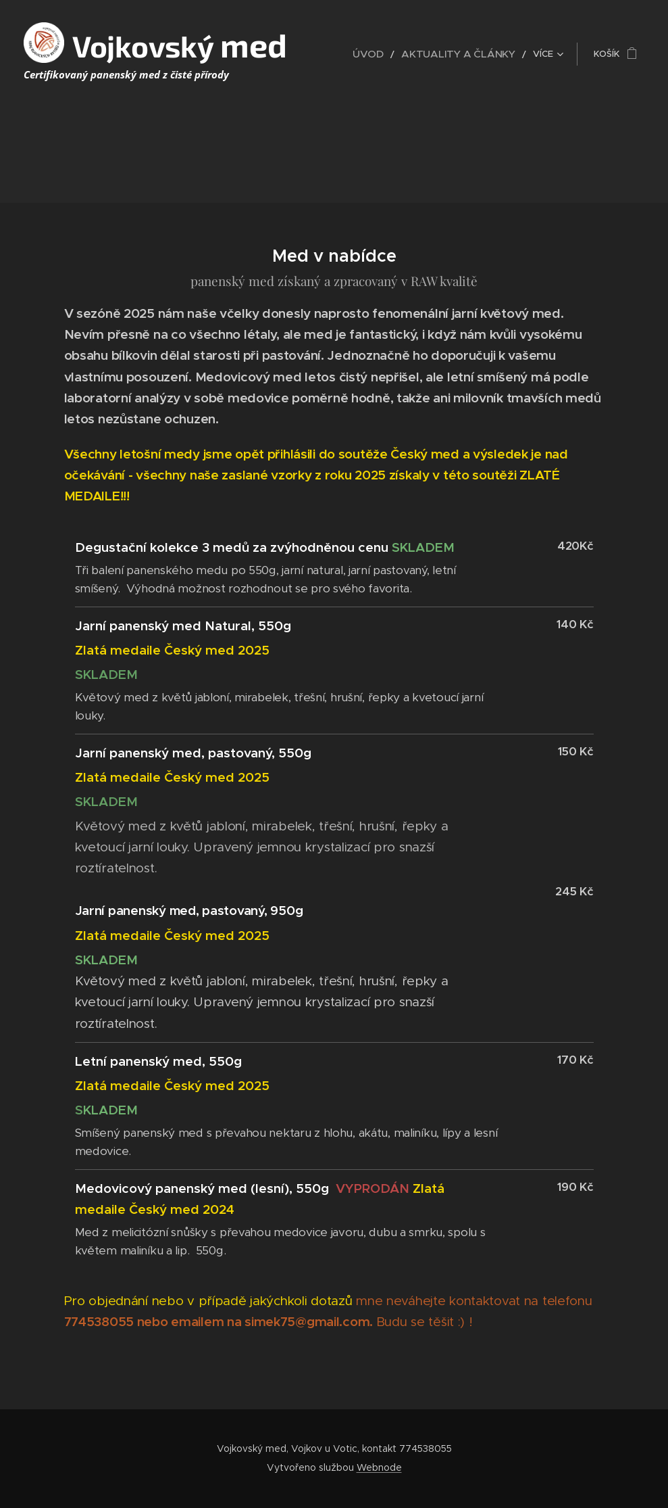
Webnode (379, 1467)
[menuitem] (390, 54)
